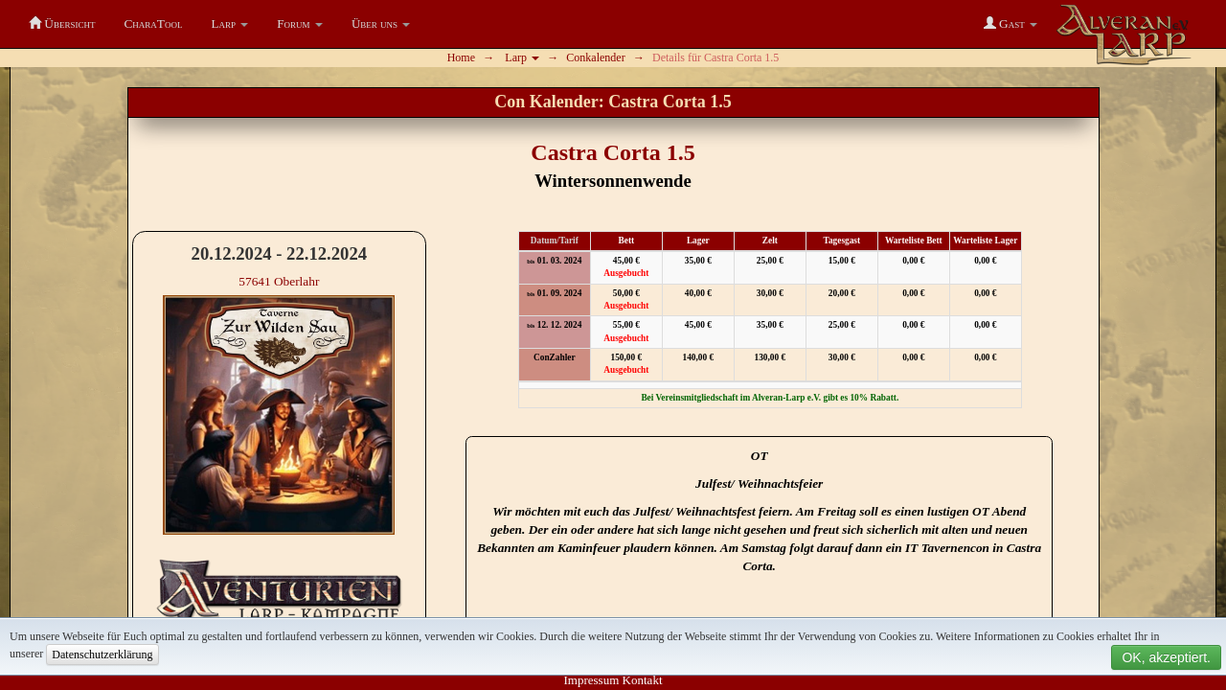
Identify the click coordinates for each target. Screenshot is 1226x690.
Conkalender (595, 57)
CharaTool (153, 23)
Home (461, 57)
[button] (230, 24)
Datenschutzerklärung (102, 654)
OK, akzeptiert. (1166, 657)
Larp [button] (522, 57)
